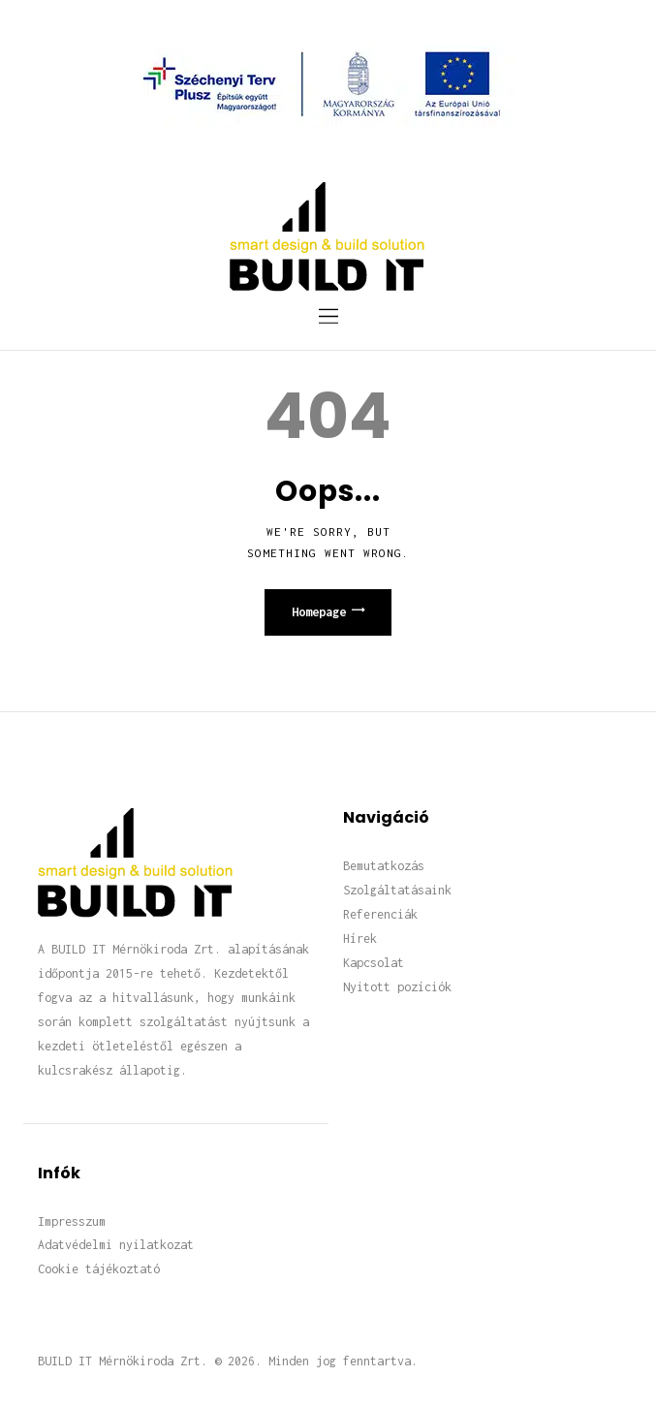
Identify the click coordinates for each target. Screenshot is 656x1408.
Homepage (319, 612)
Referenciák (380, 914)
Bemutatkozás (383, 866)
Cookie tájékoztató (99, 1269)
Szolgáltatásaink (397, 890)
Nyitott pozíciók (397, 987)
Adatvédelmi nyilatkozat (116, 1244)
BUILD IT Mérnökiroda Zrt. (122, 1361)
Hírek (360, 938)
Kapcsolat (373, 962)
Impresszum (72, 1221)
